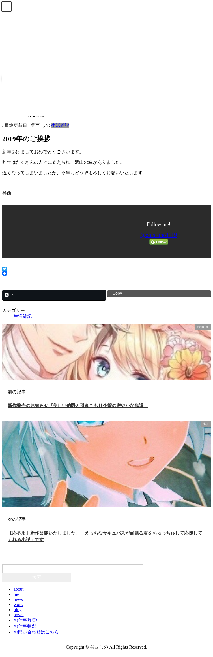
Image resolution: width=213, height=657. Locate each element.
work (18, 604)
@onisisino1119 (158, 235)
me (16, 594)
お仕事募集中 (27, 620)
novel (19, 614)
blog (17, 609)
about (19, 589)
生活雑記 (60, 125)
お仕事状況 (25, 626)
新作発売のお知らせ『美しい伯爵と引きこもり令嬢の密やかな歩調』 (78, 405)
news (18, 599)
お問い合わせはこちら (36, 632)
